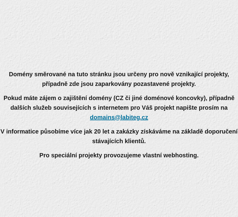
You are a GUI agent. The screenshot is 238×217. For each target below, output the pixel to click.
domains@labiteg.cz (119, 117)
